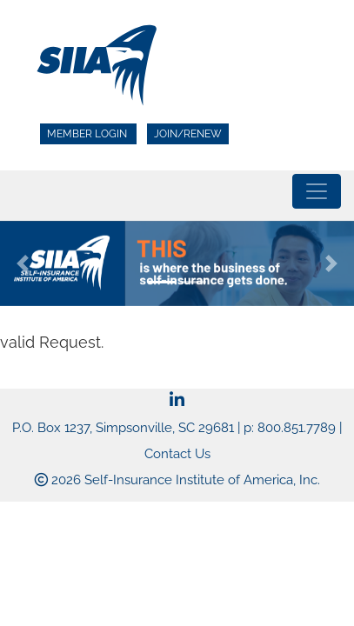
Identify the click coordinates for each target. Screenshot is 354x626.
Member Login (88, 134)
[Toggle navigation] (316, 191)
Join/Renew (188, 134)
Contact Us (177, 454)
